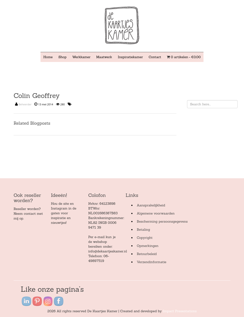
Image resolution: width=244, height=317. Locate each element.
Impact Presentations (180, 311)
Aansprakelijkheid (151, 205)
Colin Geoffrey (37, 95)
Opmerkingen (147, 246)
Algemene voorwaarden (156, 213)
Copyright (144, 237)
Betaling (143, 229)
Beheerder (25, 104)
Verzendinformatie (151, 262)
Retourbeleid (147, 254)
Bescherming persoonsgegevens (162, 221)
